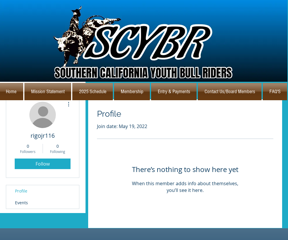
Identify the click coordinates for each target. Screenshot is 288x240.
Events (21, 202)
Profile (21, 191)
